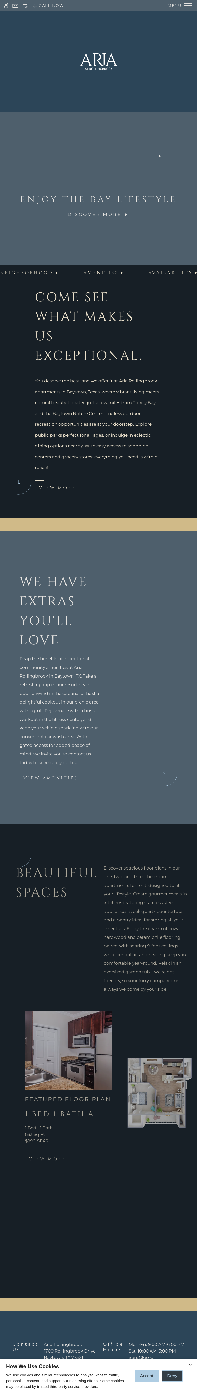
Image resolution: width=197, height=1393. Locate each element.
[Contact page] (15, 5)
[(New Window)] (70, 1354)
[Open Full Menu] (179, 5)
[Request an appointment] (25, 5)
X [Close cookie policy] (190, 1365)
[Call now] (48, 5)
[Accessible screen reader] (6, 5)
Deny (172, 1375)
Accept (146, 1375)
